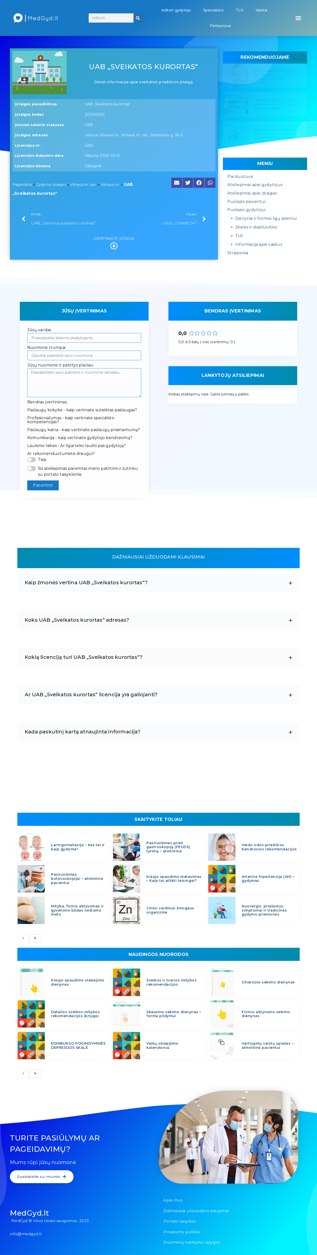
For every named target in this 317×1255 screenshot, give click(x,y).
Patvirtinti (43, 485)
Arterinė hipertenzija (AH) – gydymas (268, 878)
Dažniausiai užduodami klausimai (196, 1210)
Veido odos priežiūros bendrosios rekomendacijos (274, 76)
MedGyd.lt (29, 1213)
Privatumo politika (181, 1231)
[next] (35, 938)
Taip (42, 459)
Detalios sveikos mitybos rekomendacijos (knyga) (75, 1014)
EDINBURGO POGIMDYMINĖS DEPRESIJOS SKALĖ (78, 1045)
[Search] (138, 18)
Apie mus (172, 1200)
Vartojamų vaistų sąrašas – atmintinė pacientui (267, 1045)
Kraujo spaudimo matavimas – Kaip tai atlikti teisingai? (174, 878)
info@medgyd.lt (26, 1233)
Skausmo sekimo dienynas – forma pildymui (173, 1014)
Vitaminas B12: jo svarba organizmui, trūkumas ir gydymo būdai (277, 105)
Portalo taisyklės (179, 1221)
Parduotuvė (220, 26)
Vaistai (261, 10)
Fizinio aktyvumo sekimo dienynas (266, 1014)
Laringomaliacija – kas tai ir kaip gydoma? (78, 847)
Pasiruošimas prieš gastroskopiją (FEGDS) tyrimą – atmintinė (168, 847)
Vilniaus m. (110, 184)
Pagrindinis (22, 184)
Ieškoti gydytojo (176, 10)
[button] (298, 18)
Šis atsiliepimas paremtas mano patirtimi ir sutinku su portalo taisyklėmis (88, 471)
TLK (239, 10)
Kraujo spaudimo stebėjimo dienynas (78, 982)
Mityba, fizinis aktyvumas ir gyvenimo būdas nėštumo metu (77, 910)
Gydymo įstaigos (51, 184)
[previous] (23, 938)
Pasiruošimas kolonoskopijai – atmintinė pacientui (77, 878)
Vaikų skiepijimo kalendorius (162, 1045)
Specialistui (213, 10)
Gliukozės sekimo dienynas (268, 982)
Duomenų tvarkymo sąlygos (191, 1242)
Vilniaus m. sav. (83, 184)
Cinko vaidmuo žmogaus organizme (170, 910)
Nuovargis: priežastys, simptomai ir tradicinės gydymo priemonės (276, 134)
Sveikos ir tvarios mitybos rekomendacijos (171, 982)
